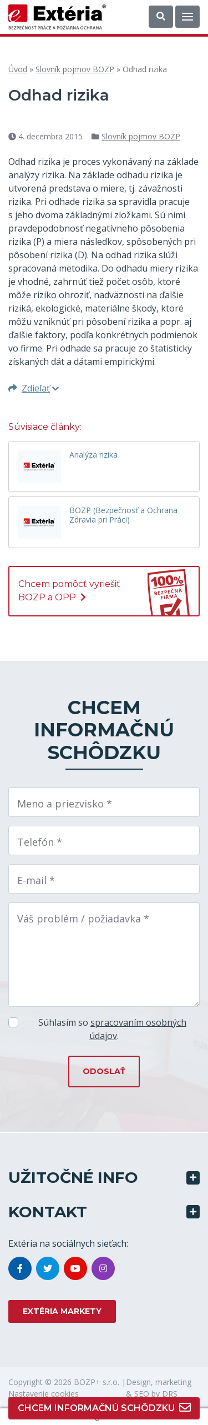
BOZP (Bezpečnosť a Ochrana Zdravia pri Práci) (123, 515)
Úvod (17, 69)
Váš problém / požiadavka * (83, 918)
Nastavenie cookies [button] (43, 1393)
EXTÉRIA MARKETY (62, 1311)
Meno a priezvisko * (64, 803)
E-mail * (36, 880)
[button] (161, 17)
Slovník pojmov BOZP (74, 69)
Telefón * (39, 842)
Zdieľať (33, 388)
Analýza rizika (93, 455)
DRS (169, 1393)
